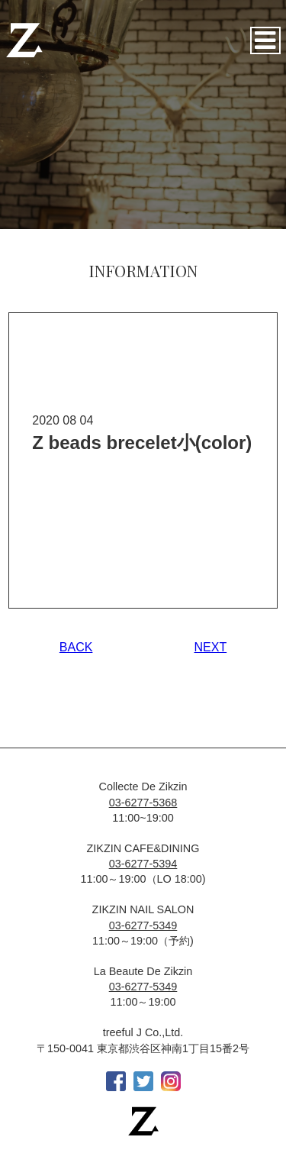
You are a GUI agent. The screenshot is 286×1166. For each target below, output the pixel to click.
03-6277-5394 (143, 864)
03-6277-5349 (143, 925)
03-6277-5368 (143, 802)
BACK (76, 647)
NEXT (210, 647)
